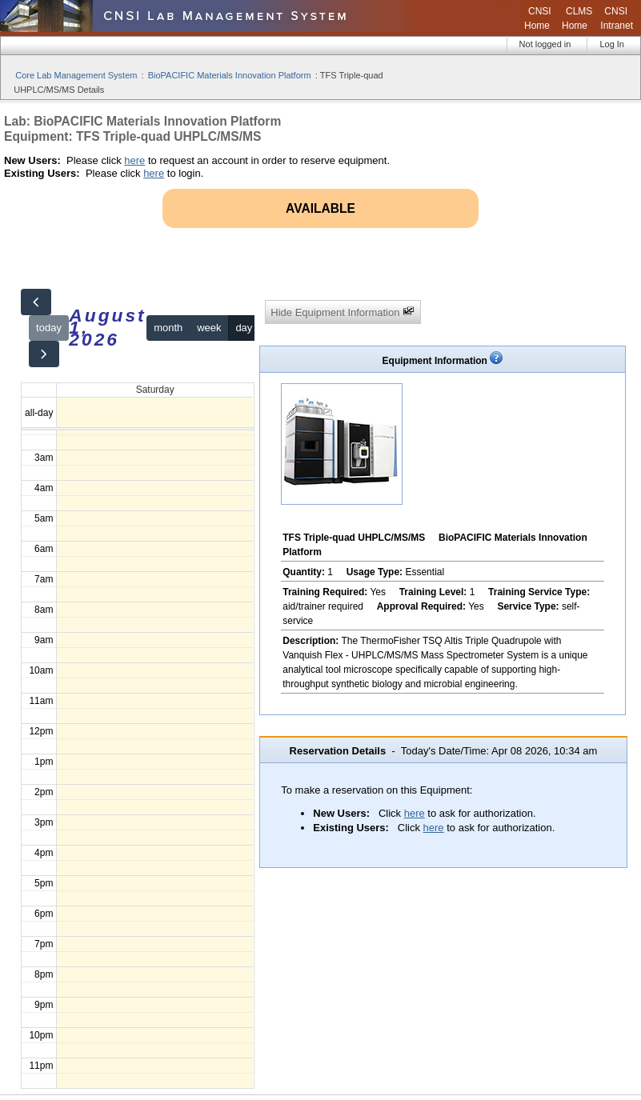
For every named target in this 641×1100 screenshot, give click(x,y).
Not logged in (545, 44)
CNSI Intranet (616, 18)
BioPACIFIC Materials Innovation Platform (229, 75)
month (168, 328)
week (209, 328)
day (243, 328)
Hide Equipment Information (342, 312)
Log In (611, 44)
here (134, 160)
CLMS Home (577, 18)
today (49, 328)
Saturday (155, 389)
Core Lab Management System (76, 75)
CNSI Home (537, 18)
